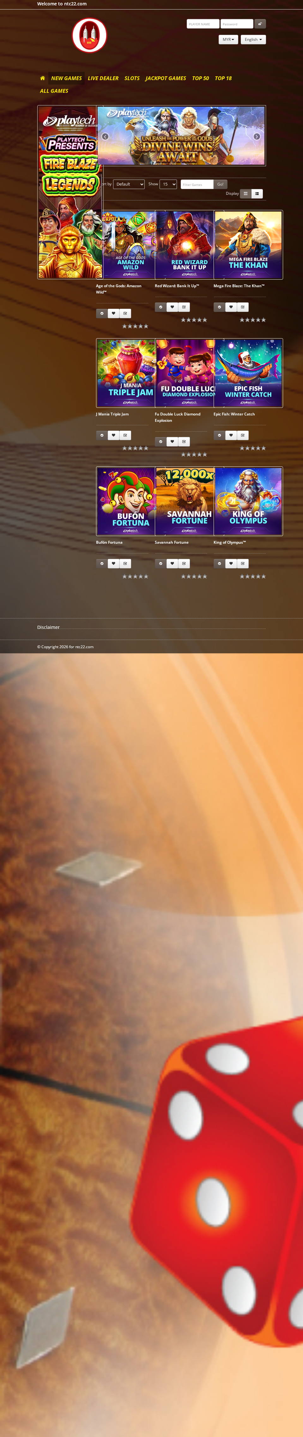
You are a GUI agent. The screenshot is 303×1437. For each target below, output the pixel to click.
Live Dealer (103, 78)
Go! (220, 184)
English (253, 39)
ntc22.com (89, 35)
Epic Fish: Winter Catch (234, 414)
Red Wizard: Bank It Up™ (177, 285)
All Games (54, 90)
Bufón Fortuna (109, 542)
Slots (132, 78)
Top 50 (200, 78)
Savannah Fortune (172, 542)
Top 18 (223, 78)
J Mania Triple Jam (112, 414)
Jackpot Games (166, 78)
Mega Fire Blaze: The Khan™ (239, 285)
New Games (66, 78)
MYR (228, 39)
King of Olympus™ (230, 542)
